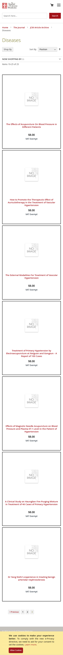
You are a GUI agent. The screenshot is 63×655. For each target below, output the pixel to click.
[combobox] (24, 16)
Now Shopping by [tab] (11, 59)
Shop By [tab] (8, 49)
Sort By (33, 49)
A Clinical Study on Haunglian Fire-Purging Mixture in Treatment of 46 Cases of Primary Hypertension (31, 503)
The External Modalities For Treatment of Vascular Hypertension (32, 276)
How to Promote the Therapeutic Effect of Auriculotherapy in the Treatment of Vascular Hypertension (31, 202)
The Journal (19, 27)
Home (5, 27)
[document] (31, 643)
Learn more (30, 644)
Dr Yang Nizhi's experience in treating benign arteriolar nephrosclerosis (31, 578)
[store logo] (9, 5)
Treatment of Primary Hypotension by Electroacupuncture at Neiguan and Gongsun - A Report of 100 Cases (31, 353)
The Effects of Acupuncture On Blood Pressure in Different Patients (31, 125)
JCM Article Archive (39, 27)
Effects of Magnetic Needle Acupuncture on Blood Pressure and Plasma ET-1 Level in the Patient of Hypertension (31, 429)
